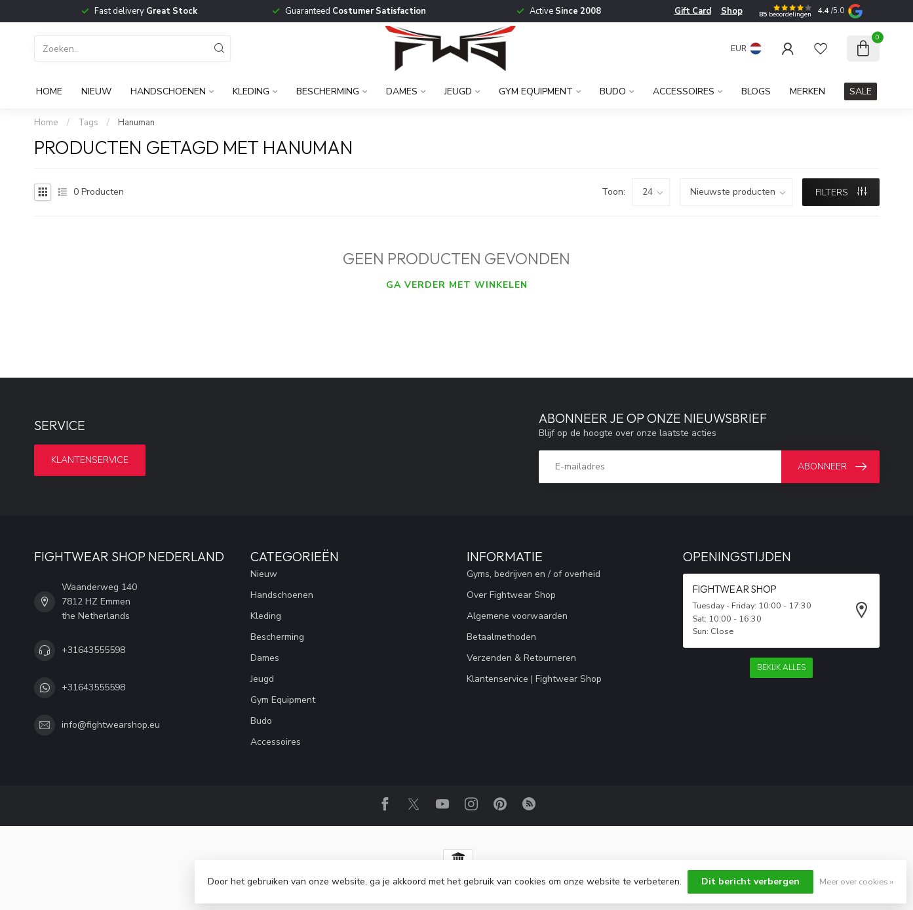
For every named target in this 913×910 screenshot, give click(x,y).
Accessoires (683, 91)
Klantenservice (89, 460)
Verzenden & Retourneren (521, 658)
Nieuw (96, 91)
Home (49, 91)
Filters (840, 192)
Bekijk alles (781, 667)
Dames (402, 91)
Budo (613, 91)
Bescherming (327, 91)
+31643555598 (93, 650)
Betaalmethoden (501, 637)
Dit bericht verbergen (750, 881)
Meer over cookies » (856, 881)
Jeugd (458, 91)
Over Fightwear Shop (511, 595)
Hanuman (136, 123)
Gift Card (692, 11)
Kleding (251, 91)
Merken (807, 91)
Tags (88, 123)
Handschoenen (168, 91)
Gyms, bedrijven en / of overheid (533, 574)
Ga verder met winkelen (457, 285)
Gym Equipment (536, 91)
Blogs (756, 91)
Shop (732, 11)
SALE (860, 91)
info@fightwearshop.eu (111, 725)
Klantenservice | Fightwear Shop (534, 679)
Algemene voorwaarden (517, 616)
